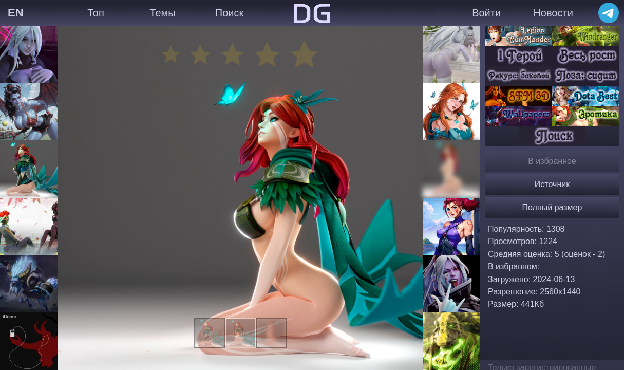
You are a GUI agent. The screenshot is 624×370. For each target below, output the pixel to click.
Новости (553, 12)
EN (16, 12)
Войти (486, 12)
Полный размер (552, 207)
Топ (95, 12)
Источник (552, 184)
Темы (162, 12)
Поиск (229, 12)
